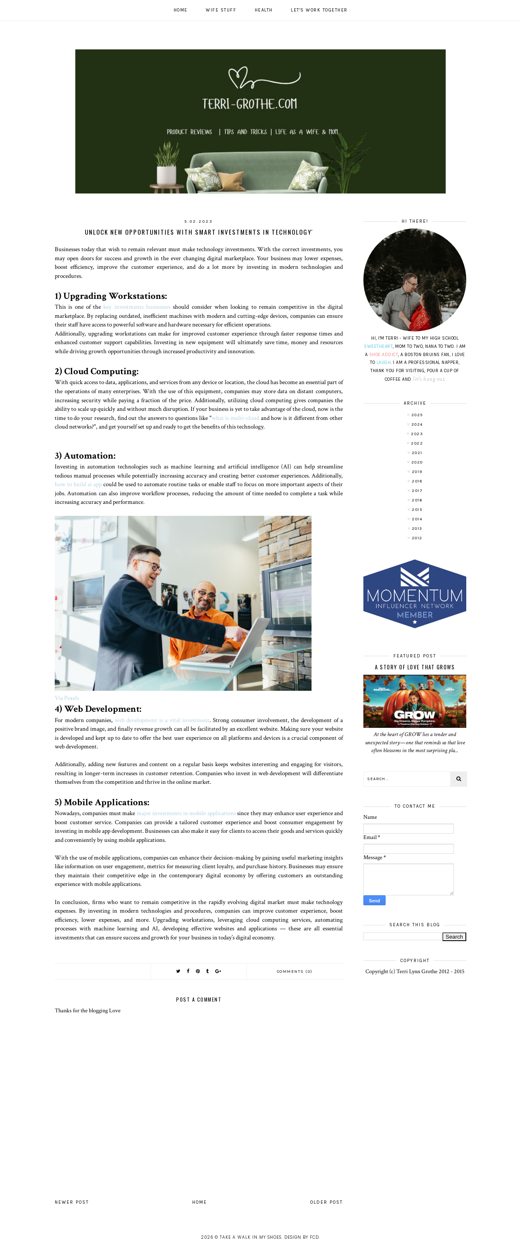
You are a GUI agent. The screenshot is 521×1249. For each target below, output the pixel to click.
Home (181, 10)
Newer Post (72, 1202)
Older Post (326, 1202)
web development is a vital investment (162, 720)
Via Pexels (67, 698)
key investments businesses (136, 307)
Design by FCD (301, 1237)
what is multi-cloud (235, 418)
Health (264, 10)
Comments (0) (295, 971)
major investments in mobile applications (186, 813)
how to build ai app (78, 484)
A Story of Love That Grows (415, 667)
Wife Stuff (221, 10)
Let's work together (319, 10)
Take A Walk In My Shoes (250, 1237)
